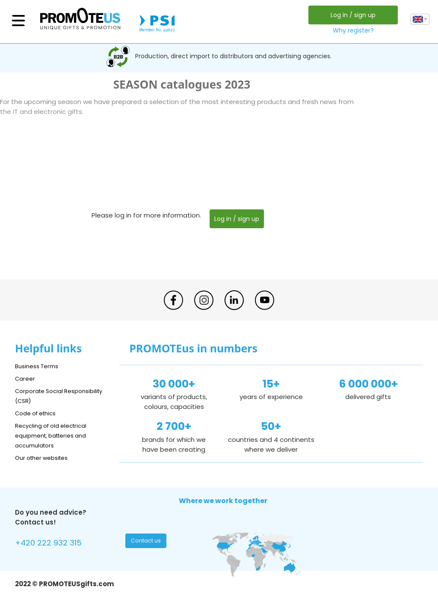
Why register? (351, 30)
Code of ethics (39, 412)
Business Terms (39, 365)
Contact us (147, 543)
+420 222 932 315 (53, 544)
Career (26, 378)
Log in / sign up (350, 15)
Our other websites (45, 457)
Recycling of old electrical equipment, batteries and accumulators (56, 435)
